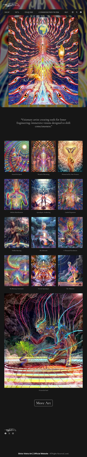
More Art (43, 403)
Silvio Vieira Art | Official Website (33, 453)
